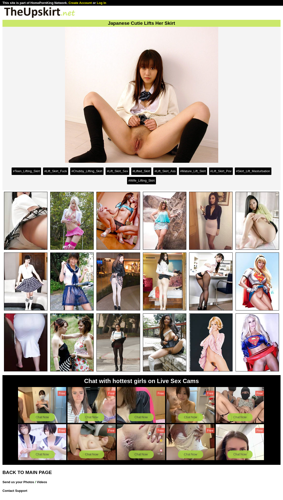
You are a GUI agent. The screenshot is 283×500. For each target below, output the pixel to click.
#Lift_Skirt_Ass (164, 171)
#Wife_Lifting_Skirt (141, 180)
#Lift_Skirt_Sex (117, 171)
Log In (101, 3)
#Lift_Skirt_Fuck (55, 171)
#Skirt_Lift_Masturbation (253, 171)
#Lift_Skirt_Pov (221, 171)
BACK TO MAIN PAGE (27, 472)
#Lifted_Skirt (141, 171)
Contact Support (14, 491)
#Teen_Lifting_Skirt (26, 171)
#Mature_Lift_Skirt (193, 171)
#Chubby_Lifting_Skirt (86, 171)
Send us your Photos (18, 482)
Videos (42, 482)
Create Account (80, 3)
